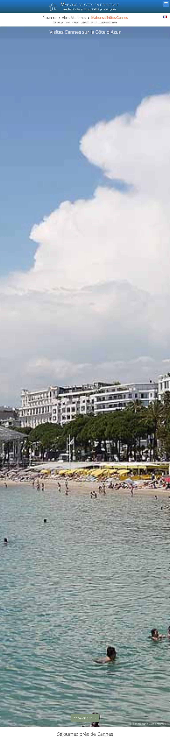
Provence (49, 17)
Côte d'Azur (58, 22)
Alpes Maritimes (74, 17)
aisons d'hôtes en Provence (89, 5)
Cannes (75, 22)
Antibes (84, 22)
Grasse (94, 22)
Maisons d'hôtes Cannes (109, 17)
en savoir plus (83, 718)
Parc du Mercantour (108, 22)
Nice (67, 22)
